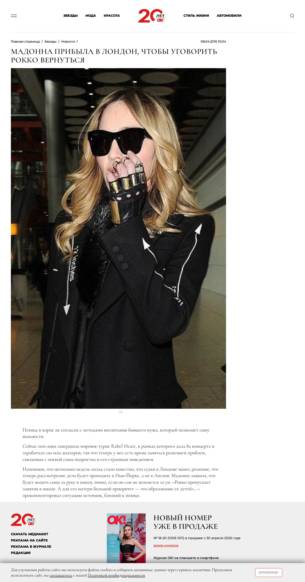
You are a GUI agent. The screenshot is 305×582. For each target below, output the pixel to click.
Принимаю (269, 572)
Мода (90, 16)
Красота (112, 16)
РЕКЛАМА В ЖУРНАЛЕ (31, 547)
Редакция (21, 553)
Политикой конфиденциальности (116, 575)
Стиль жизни (196, 16)
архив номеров (165, 545)
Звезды (70, 16)
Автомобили (229, 16)
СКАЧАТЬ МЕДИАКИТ (29, 534)
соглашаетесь (61, 575)
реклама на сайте (29, 540)
